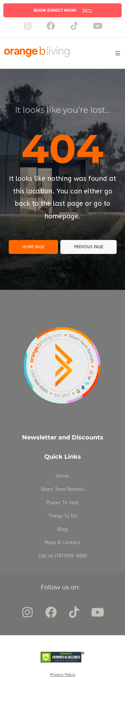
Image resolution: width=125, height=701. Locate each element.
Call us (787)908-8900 (62, 556)
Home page (33, 247)
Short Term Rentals (62, 489)
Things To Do (62, 516)
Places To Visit (62, 503)
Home (62, 476)
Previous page (88, 247)
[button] (62, 10)
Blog (62, 529)
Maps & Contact (62, 542)
